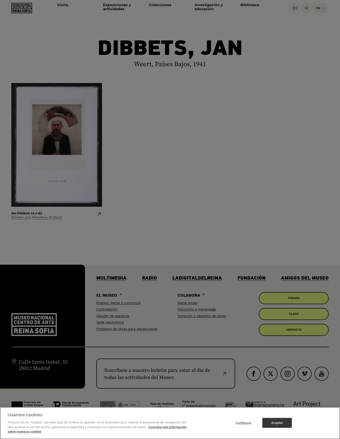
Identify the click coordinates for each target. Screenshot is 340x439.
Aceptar (277, 426)
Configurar (243, 426)
